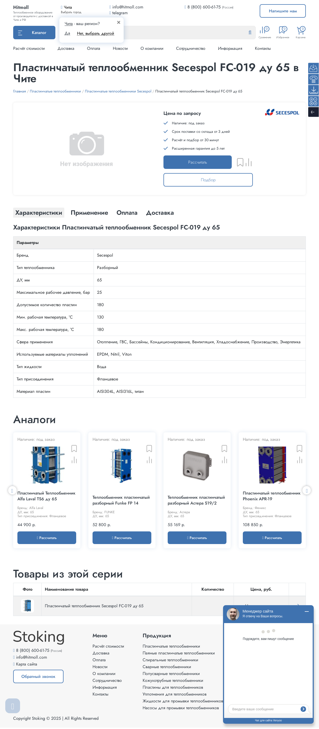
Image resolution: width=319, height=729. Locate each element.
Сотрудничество (190, 48)
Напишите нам (283, 11)
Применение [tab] (89, 212)
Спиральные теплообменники (170, 661)
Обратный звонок (38, 678)
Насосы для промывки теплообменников (181, 709)
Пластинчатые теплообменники (171, 647)
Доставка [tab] (160, 212)
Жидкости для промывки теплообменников (183, 702)
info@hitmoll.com (31, 658)
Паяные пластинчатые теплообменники (179, 654)
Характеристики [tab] (38, 212)
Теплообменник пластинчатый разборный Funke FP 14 (121, 501)
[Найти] (254, 32)
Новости (120, 48)
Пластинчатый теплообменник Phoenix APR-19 (272, 497)
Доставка (65, 48)
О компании (152, 48)
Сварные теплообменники (167, 668)
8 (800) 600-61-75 (204, 7)
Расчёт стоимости (29, 48)
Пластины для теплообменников (173, 689)
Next (306, 491)
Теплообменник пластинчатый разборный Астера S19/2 (196, 501)
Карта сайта (26, 665)
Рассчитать (197, 162)
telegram (118, 13)
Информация (230, 48)
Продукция (157, 637)
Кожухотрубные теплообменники (173, 682)
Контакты (263, 48)
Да (67, 33)
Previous (12, 491)
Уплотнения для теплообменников (174, 695)
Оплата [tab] (127, 212)
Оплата (93, 48)
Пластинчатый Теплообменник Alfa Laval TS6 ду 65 (46, 497)
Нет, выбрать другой (95, 33)
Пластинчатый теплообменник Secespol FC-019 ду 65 (94, 607)
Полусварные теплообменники (171, 675)
